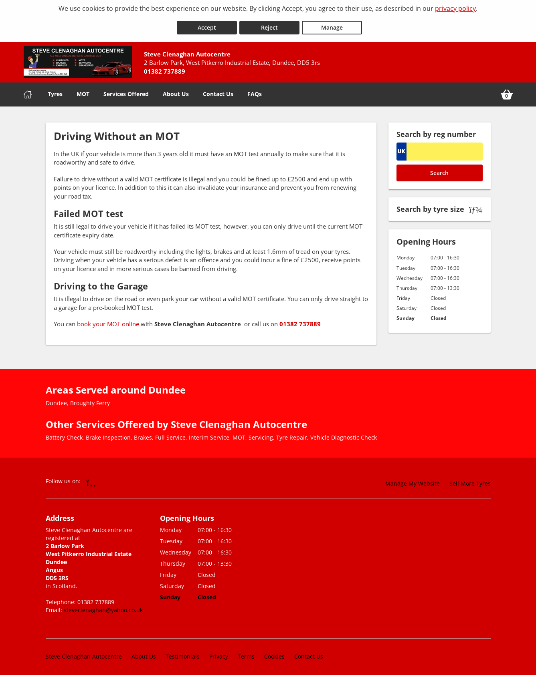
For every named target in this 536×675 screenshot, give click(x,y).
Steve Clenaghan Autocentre (84, 653)
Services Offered (126, 90)
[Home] (28, 90)
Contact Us (218, 90)
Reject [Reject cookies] (269, 23)
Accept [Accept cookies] (207, 23)
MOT (83, 90)
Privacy (218, 653)
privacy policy (455, 8)
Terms (246, 653)
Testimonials (183, 653)
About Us (176, 90)
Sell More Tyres (470, 480)
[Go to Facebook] (92, 478)
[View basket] (507, 90)
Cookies (274, 653)
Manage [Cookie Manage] (332, 23)
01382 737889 (300, 320)
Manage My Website (412, 480)
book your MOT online (109, 320)
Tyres (55, 90)
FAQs (254, 90)
